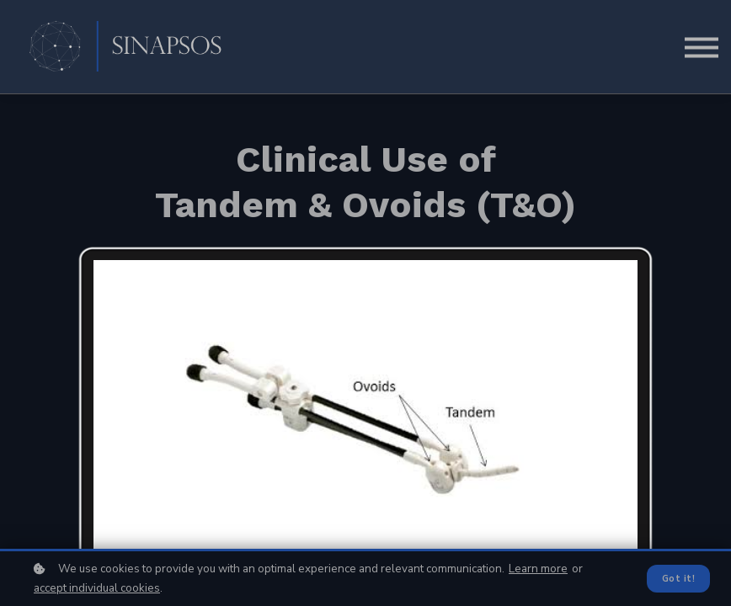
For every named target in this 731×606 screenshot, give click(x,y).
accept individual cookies (97, 588)
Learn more (538, 569)
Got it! (678, 578)
